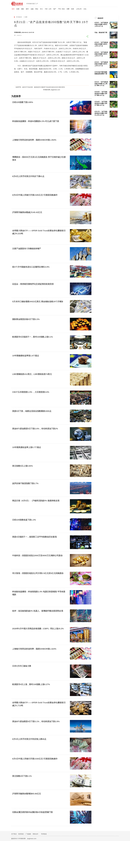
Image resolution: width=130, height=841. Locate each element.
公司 (50, 9)
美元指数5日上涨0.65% (22, 466)
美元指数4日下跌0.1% (22, 776)
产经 (59, 9)
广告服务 (28, 834)
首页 (13, 9)
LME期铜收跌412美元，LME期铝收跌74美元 (32, 374)
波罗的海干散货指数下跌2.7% (25, 483)
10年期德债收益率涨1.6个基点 (25, 356)
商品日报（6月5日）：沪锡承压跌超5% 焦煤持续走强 (35, 501)
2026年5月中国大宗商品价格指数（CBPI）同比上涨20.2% (38, 629)
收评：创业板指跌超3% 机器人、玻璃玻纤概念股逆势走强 (37, 611)
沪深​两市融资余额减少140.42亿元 (27, 212)
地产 (54, 9)
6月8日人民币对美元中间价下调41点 (28, 176)
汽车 (46, 9)
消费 (68, 9)
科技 (63, 9)
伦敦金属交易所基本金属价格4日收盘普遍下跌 (32, 812)
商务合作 (35, 834)
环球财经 (19, 17)
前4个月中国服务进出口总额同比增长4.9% (30, 267)
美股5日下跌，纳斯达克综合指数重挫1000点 (31, 411)
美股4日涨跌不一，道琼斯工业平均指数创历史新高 (34, 537)
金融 (32, 9)
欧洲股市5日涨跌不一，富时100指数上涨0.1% (32, 337)
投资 (72, 9)
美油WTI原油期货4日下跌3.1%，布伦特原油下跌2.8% (36, 721)
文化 (85, 9)
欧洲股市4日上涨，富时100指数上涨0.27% (31, 684)
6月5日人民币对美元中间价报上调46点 (29, 739)
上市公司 (79, 9)
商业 (36, 9)
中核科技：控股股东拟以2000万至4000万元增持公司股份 (37, 555)
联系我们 (21, 834)
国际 (22, 9)
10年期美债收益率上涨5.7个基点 (26, 447)
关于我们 (14, 834)
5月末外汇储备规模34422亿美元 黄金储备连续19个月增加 (37, 301)
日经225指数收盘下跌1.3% (24, 520)
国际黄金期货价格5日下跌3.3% (26, 319)
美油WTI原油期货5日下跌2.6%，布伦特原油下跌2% (35, 429)
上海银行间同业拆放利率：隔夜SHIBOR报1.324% (34, 649)
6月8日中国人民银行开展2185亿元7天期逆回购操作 (34, 195)
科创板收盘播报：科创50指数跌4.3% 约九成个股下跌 (35, 121)
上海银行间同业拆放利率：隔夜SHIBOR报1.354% (34, 140)
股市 (27, 9)
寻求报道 (44, 834)
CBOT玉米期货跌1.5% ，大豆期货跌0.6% (30, 392)
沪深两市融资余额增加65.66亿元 (26, 794)
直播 (17, 9)
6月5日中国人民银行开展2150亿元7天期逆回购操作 (34, 759)
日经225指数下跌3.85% (22, 102)
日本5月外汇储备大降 (21, 666)
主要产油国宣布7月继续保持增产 (26, 249)
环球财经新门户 (32, 3)
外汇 (41, 9)
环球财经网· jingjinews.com (51, 89)
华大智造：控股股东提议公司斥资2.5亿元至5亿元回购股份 (38, 573)
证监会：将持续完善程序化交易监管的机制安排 (33, 284)
